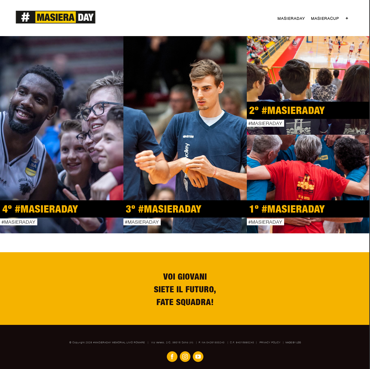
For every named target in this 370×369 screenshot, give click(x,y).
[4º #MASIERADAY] (61, 134)
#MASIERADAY (18, 222)
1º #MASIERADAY (287, 208)
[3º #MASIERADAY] (185, 134)
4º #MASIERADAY (40, 208)
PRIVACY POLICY (271, 342)
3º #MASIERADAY (164, 208)
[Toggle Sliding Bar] (347, 18)
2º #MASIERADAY (287, 110)
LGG (298, 342)
